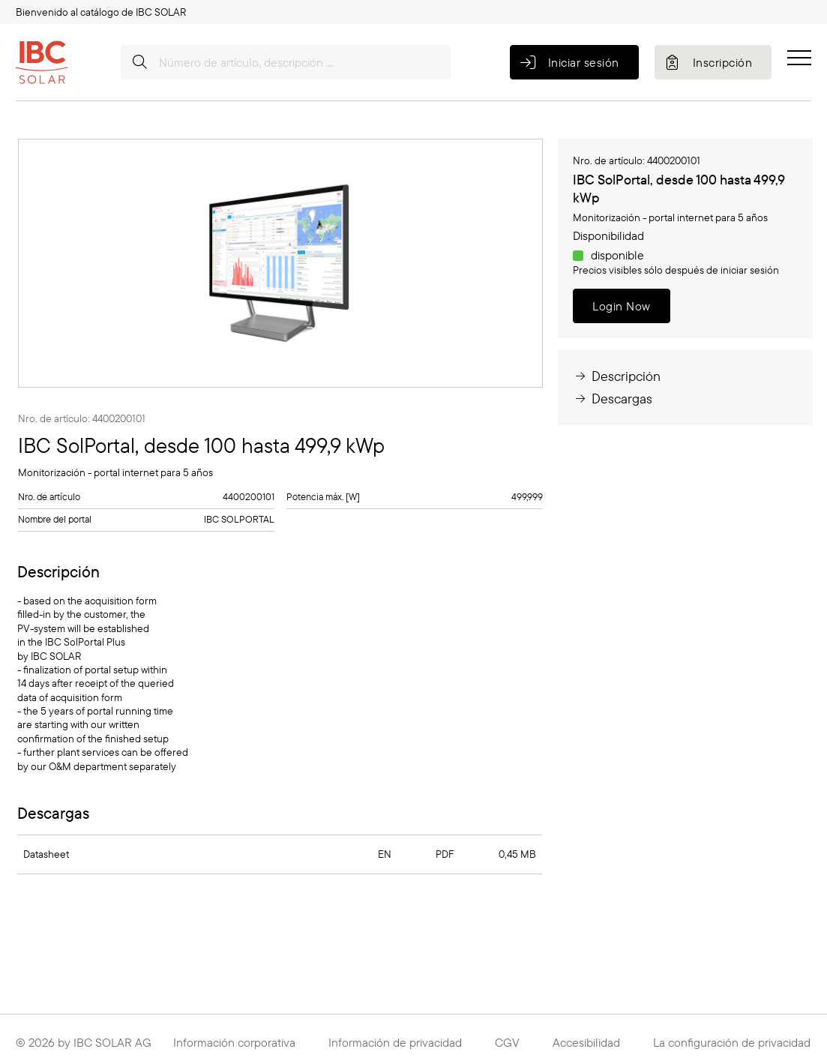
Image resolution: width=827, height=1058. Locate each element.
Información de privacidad (395, 1042)
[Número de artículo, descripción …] (286, 62)
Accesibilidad (586, 1042)
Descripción (617, 376)
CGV (507, 1042)
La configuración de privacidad (732, 1042)
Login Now (621, 305)
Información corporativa (234, 1042)
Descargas (612, 398)
